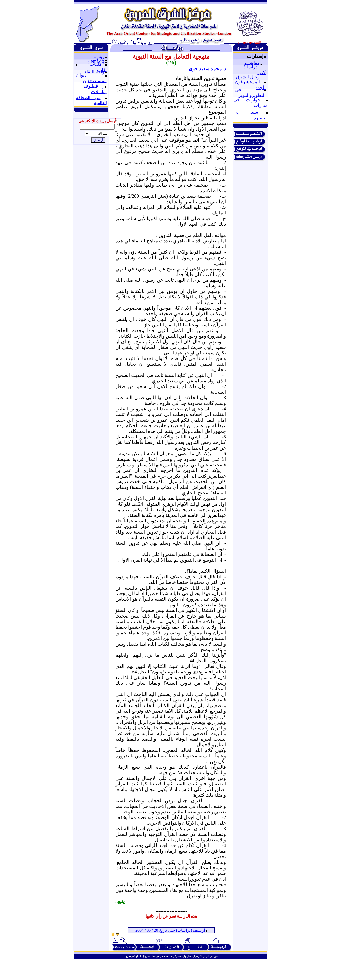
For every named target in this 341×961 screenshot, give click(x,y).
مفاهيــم (252, 63)
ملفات (96, 64)
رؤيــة (99, 56)
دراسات (249, 66)
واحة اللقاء (94, 71)
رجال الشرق (248, 76)
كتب (261, 72)
